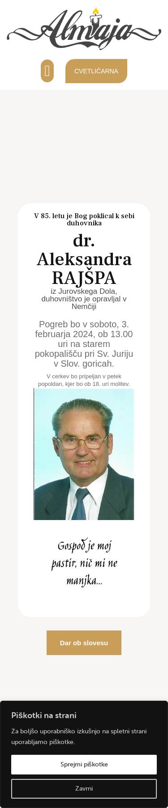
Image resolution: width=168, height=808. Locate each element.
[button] (47, 70)
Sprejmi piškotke (84, 764)
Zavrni (84, 788)
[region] (84, 754)
